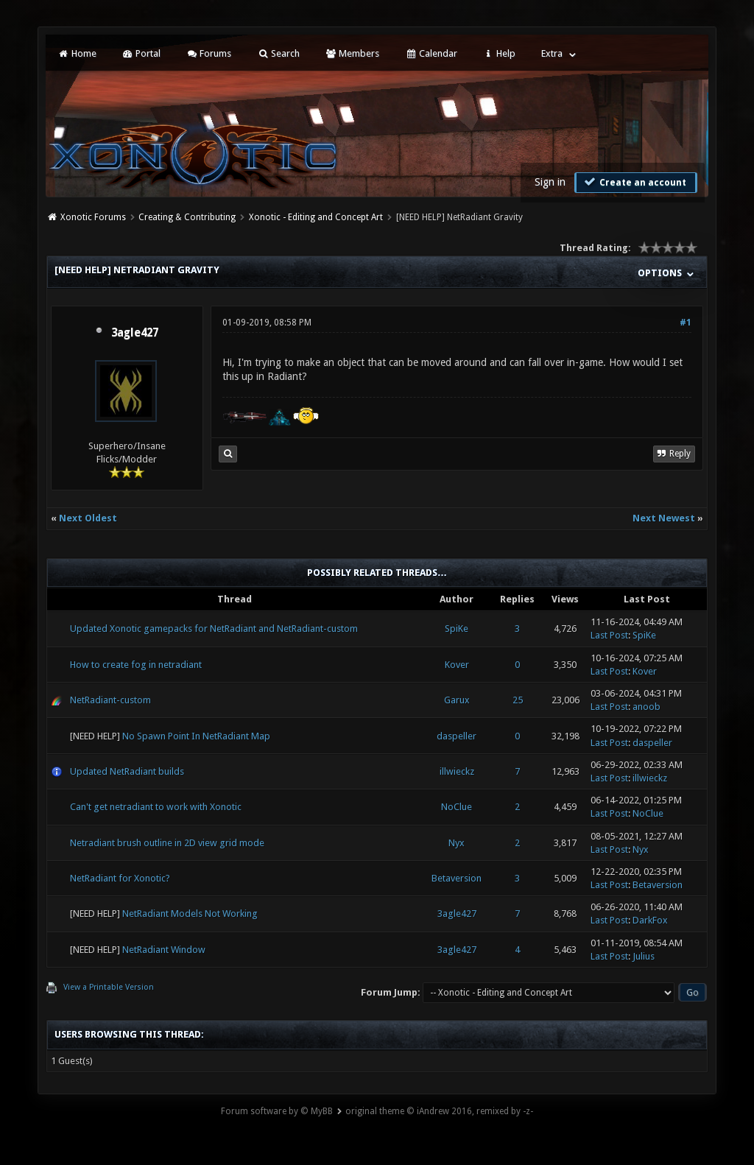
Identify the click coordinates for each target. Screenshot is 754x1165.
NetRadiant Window (163, 949)
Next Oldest (88, 518)
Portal (141, 53)
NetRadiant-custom (110, 699)
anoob (646, 706)
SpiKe (456, 628)
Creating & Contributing (187, 217)
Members (352, 53)
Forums (208, 53)
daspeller (456, 736)
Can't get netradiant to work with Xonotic (156, 806)
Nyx (456, 842)
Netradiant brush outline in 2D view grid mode (167, 842)
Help (499, 53)
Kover (457, 664)
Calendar (431, 53)
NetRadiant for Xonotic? (120, 878)
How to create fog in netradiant (136, 664)
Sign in (550, 182)
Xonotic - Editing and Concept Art (316, 217)
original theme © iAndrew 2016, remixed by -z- (439, 1111)
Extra (552, 53)
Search (278, 53)
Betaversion (456, 878)
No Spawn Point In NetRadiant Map (196, 736)
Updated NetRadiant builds (127, 771)
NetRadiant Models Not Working (190, 913)
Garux (457, 699)
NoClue (456, 806)
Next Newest (664, 518)
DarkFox (650, 920)
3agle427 (134, 332)
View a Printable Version (108, 987)
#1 (685, 322)
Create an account (634, 182)
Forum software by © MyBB (277, 1111)
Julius (644, 956)
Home (76, 53)
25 (517, 699)
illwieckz (457, 771)
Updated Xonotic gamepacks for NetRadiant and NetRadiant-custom (214, 628)
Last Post (609, 635)
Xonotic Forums (93, 217)
